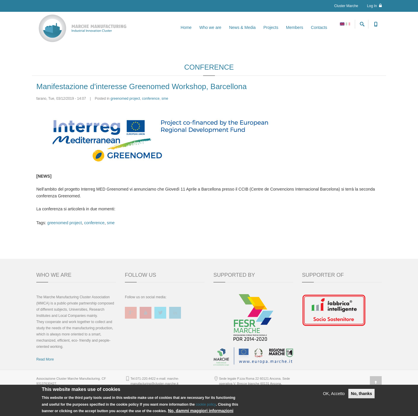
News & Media (242, 27)
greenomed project (125, 121)
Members (294, 27)
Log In (374, 6)
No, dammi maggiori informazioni (201, 410)
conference (150, 121)
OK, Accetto (334, 393)
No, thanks (361, 393)
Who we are (210, 27)
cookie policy (206, 404)
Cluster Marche (346, 6)
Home (186, 27)
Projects (270, 27)
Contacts (319, 27)
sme (164, 121)
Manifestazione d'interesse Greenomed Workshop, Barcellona (141, 108)
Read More (45, 381)
